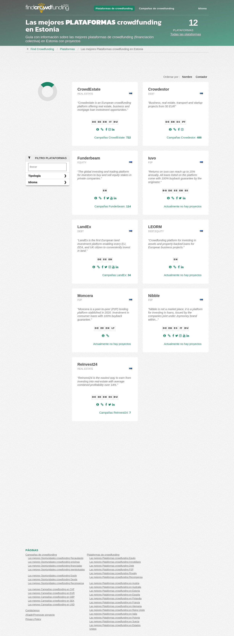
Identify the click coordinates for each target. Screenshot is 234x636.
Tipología (34, 175)
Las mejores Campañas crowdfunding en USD (51, 604)
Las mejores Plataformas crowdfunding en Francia (114, 602)
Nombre (187, 76)
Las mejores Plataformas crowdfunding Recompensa (116, 577)
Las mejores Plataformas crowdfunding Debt (111, 565)
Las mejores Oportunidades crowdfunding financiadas (55, 565)
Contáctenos (33, 610)
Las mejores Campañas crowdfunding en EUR (51, 593)
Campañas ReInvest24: (115, 412)
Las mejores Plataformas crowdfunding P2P (111, 569)
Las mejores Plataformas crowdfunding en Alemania (115, 606)
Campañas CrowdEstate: (112, 137)
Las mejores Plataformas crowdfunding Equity (112, 558)
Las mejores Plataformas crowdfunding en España (114, 594)
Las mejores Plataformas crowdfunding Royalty (113, 573)
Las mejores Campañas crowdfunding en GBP (51, 597)
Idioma (202, 8)
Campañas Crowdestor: (184, 137)
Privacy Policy (33, 619)
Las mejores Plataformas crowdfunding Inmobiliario (115, 562)
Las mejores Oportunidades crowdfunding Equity (52, 575)
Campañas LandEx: (116, 275)
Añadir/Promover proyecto (40, 614)
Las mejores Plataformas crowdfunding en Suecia (114, 621)
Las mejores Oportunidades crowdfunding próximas (54, 562)
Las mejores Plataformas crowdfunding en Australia (115, 587)
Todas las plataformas (185, 34)
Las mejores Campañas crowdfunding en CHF (51, 589)
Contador (201, 76)
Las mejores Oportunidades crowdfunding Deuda (52, 579)
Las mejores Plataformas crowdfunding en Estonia (114, 591)
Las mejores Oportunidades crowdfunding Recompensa (56, 583)
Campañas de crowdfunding (156, 8)
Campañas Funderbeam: (112, 206)
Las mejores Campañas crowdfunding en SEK (51, 600)
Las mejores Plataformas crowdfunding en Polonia (114, 617)
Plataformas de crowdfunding (114, 8)
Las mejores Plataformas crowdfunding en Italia (113, 614)
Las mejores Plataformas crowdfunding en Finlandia (115, 598)
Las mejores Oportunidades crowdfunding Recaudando (55, 558)
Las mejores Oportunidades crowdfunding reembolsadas (56, 569)
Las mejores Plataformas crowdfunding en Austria (114, 583)
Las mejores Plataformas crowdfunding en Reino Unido (117, 610)
